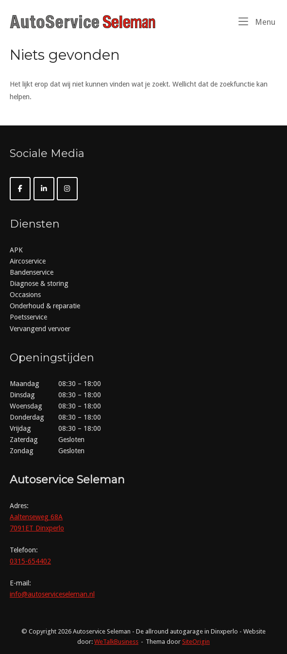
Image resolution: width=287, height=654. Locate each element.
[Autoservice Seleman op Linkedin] (44, 188)
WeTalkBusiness (116, 641)
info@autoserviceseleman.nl (52, 594)
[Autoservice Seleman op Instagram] (67, 188)
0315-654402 (30, 561)
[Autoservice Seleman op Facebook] (20, 188)
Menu (256, 21)
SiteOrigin (196, 641)
